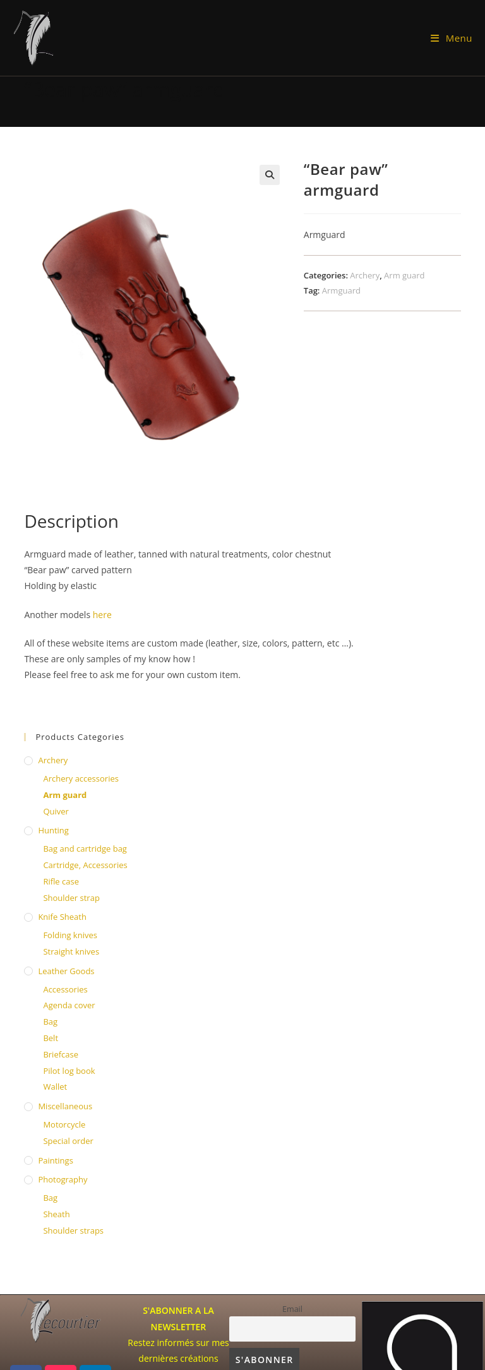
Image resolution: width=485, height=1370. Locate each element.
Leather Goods (66, 971)
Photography (62, 1179)
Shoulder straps (73, 1230)
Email (292, 1309)
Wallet (55, 1086)
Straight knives (71, 951)
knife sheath (62, 916)
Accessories (65, 989)
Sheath (56, 1214)
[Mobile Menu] (451, 38)
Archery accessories (81, 778)
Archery (365, 275)
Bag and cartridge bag (85, 848)
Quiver (55, 811)
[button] (270, 175)
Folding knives (70, 935)
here (102, 615)
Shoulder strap (71, 897)
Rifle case (61, 881)
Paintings (55, 1160)
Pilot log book (69, 1070)
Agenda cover (69, 1005)
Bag (50, 1021)
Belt (50, 1038)
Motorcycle (64, 1124)
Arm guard (404, 275)
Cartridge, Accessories (85, 865)
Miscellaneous (65, 1106)
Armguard (341, 290)
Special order (68, 1141)
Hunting (53, 830)
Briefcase (60, 1054)
